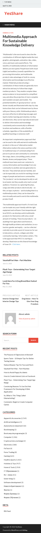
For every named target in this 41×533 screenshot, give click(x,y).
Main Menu (10, 25)
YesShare (13, 13)
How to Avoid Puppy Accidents (15, 372)
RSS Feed (7, 511)
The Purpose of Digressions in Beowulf (18, 355)
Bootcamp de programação (14, 433)
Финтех (7, 490)
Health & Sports (10, 460)
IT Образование (10, 471)
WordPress (15, 530)
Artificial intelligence (11, 422)
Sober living (8, 479)
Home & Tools (9, 467)
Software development (12, 482)
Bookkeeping (9, 429)
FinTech (7, 448)
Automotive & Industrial (13, 426)
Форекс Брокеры (10, 494)
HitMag (24, 530)
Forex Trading (9, 452)
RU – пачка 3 (9, 475)
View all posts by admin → (27, 319)
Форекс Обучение (11, 497)
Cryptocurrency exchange (13, 441)
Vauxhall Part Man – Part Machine (17, 260)
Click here (16, 244)
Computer (7, 437)
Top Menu (7, 2)
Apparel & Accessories (12, 418)
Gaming (7, 456)
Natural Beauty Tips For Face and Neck (18, 365)
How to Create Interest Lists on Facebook (19, 376)
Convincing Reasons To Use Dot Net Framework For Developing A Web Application (17, 389)
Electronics (8, 445)
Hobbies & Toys (8, 33)
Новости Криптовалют (13, 486)
